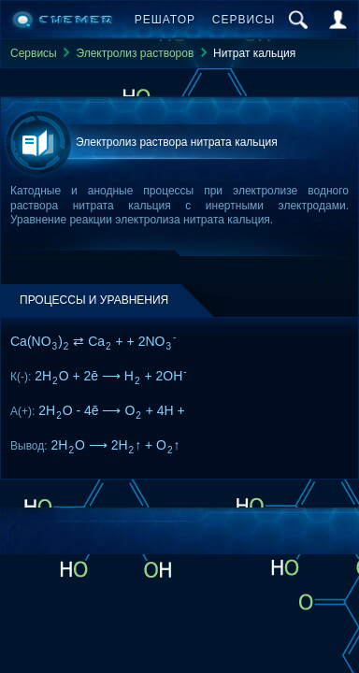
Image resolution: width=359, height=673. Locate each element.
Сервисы (244, 19)
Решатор (165, 19)
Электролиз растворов (135, 53)
